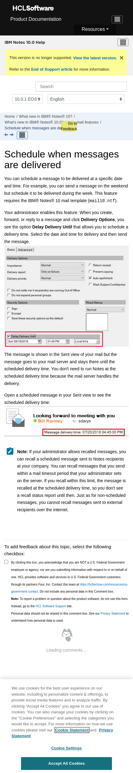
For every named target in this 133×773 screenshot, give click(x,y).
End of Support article (52, 69)
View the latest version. (94, 58)
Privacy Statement (112, 613)
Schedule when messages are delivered (39, 128)
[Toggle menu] (122, 42)
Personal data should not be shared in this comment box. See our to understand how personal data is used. (70, 617)
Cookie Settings (66, 749)
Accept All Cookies (66, 765)
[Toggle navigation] (117, 19)
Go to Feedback (69, 126)
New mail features (83, 122)
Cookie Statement (72, 731)
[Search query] (81, 86)
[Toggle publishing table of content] (22, 135)
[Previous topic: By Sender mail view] (7, 135)
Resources (93, 29)
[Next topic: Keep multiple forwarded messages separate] (12, 135)
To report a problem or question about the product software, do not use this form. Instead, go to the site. (69, 602)
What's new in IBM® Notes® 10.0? (34, 122)
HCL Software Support (51, 606)
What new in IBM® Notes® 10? (45, 116)
